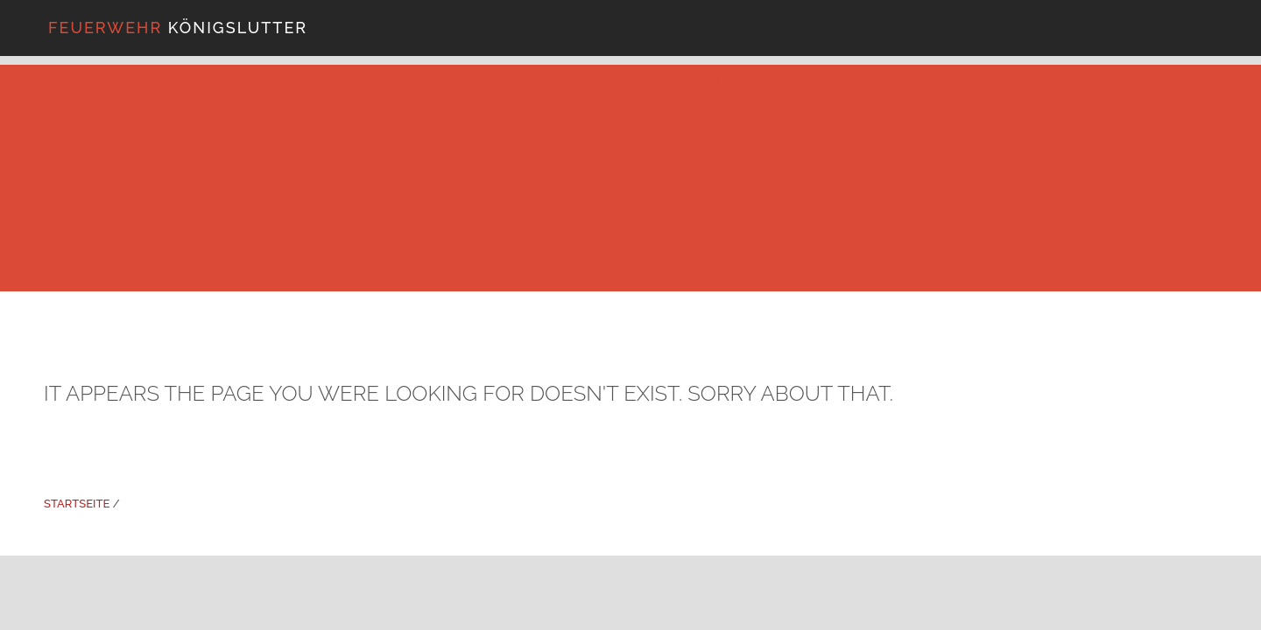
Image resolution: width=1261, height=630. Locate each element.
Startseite (76, 503)
